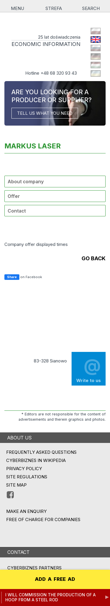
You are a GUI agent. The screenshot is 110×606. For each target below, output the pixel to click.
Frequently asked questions (41, 452)
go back (94, 258)
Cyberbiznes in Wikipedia (36, 460)
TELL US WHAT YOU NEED (44, 113)
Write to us (88, 368)
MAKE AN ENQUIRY (26, 511)
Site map (16, 485)
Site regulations (26, 477)
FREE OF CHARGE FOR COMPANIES (43, 519)
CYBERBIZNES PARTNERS (34, 568)
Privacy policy (24, 468)
